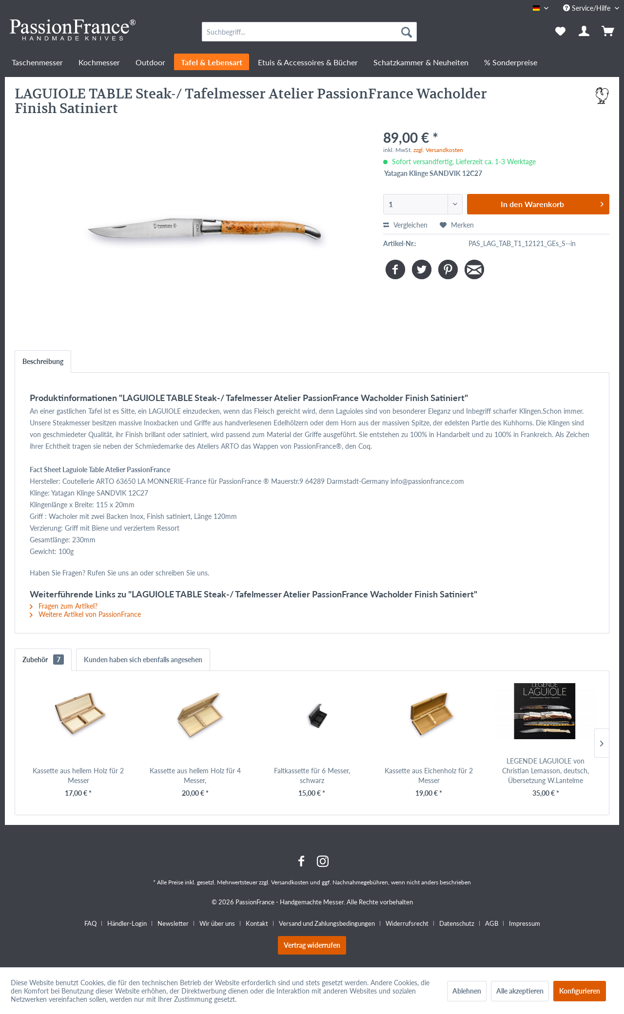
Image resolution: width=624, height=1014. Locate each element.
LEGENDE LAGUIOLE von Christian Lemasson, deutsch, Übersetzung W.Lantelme (545, 770)
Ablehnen (466, 991)
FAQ (90, 923)
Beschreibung (42, 361)
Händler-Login (127, 923)
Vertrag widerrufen (312, 945)
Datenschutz (456, 923)
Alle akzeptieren (520, 991)
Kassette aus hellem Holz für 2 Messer (78, 775)
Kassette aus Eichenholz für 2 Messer (429, 775)
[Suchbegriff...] (309, 31)
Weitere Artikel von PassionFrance (85, 614)
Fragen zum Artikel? (64, 606)
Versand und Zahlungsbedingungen (327, 923)
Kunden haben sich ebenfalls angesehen (143, 659)
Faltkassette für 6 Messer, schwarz (312, 775)
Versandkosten (290, 882)
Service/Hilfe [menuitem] (587, 8)
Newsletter (173, 923)
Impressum (524, 923)
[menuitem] (309, 31)
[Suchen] (406, 31)
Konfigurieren (579, 991)
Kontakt (257, 923)
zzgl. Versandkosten (438, 149)
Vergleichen (405, 225)
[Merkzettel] (560, 31)
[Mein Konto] (584, 31)
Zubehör (43, 659)
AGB (491, 923)
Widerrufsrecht (407, 923)
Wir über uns (217, 923)
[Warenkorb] (609, 31)
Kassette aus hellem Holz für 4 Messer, (195, 775)
